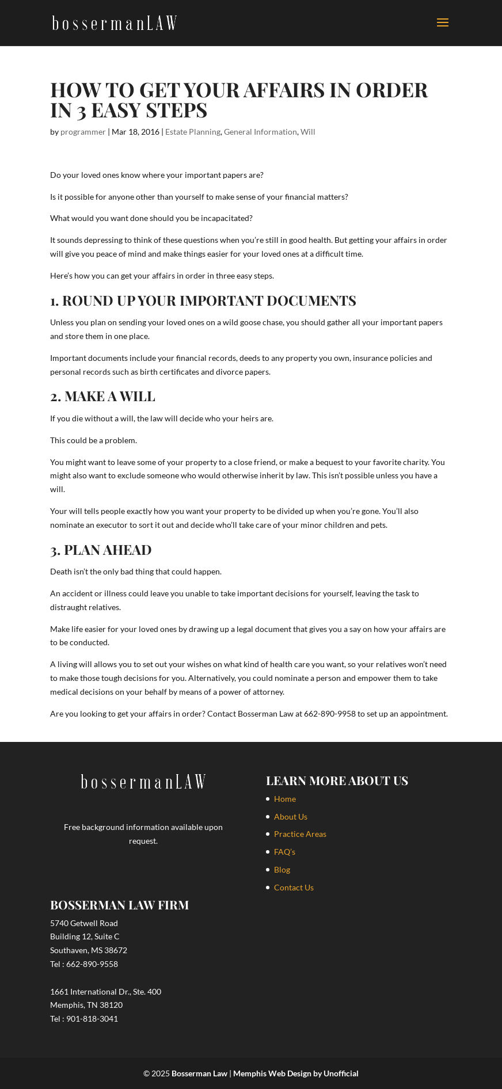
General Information (260, 131)
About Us (290, 816)
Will (308, 131)
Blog (282, 869)
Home (285, 799)
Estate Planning (192, 131)
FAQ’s (284, 851)
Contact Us (294, 887)
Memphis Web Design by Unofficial (296, 1073)
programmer (83, 131)
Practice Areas (300, 834)
